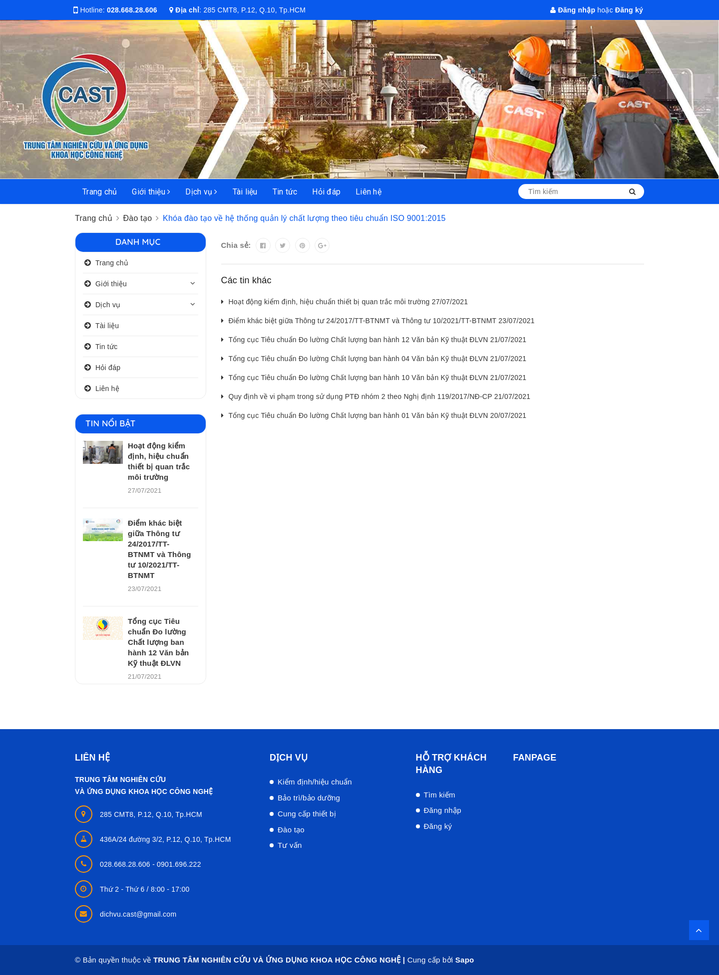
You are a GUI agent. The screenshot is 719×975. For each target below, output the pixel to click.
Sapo (464, 960)
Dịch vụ (201, 191)
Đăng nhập (572, 10)
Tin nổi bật (110, 423)
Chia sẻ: (236, 245)
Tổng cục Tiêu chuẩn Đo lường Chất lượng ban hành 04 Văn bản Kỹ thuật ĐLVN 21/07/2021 (378, 359)
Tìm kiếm (439, 794)
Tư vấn (290, 845)
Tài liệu (245, 191)
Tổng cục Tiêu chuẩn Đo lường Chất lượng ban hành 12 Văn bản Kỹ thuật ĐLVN (158, 642)
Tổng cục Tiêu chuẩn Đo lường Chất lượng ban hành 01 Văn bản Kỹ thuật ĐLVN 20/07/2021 (378, 415)
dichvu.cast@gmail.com (138, 914)
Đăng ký (629, 10)
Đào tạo (291, 829)
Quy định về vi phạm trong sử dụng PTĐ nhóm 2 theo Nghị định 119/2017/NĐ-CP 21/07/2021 (380, 396)
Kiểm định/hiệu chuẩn (315, 782)
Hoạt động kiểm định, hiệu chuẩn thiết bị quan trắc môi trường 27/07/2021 (348, 302)
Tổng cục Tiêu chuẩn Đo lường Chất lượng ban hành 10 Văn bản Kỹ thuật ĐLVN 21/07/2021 (378, 378)
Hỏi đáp (326, 191)
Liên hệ (368, 191)
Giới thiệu (151, 191)
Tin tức (285, 191)
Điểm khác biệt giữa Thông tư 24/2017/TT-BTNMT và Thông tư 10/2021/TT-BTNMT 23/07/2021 (382, 321)
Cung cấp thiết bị (307, 813)
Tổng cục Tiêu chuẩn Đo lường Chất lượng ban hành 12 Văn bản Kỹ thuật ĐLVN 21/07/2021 (378, 340)
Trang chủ (99, 191)
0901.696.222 (179, 864)
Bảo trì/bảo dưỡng (309, 797)
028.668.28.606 (132, 10)
